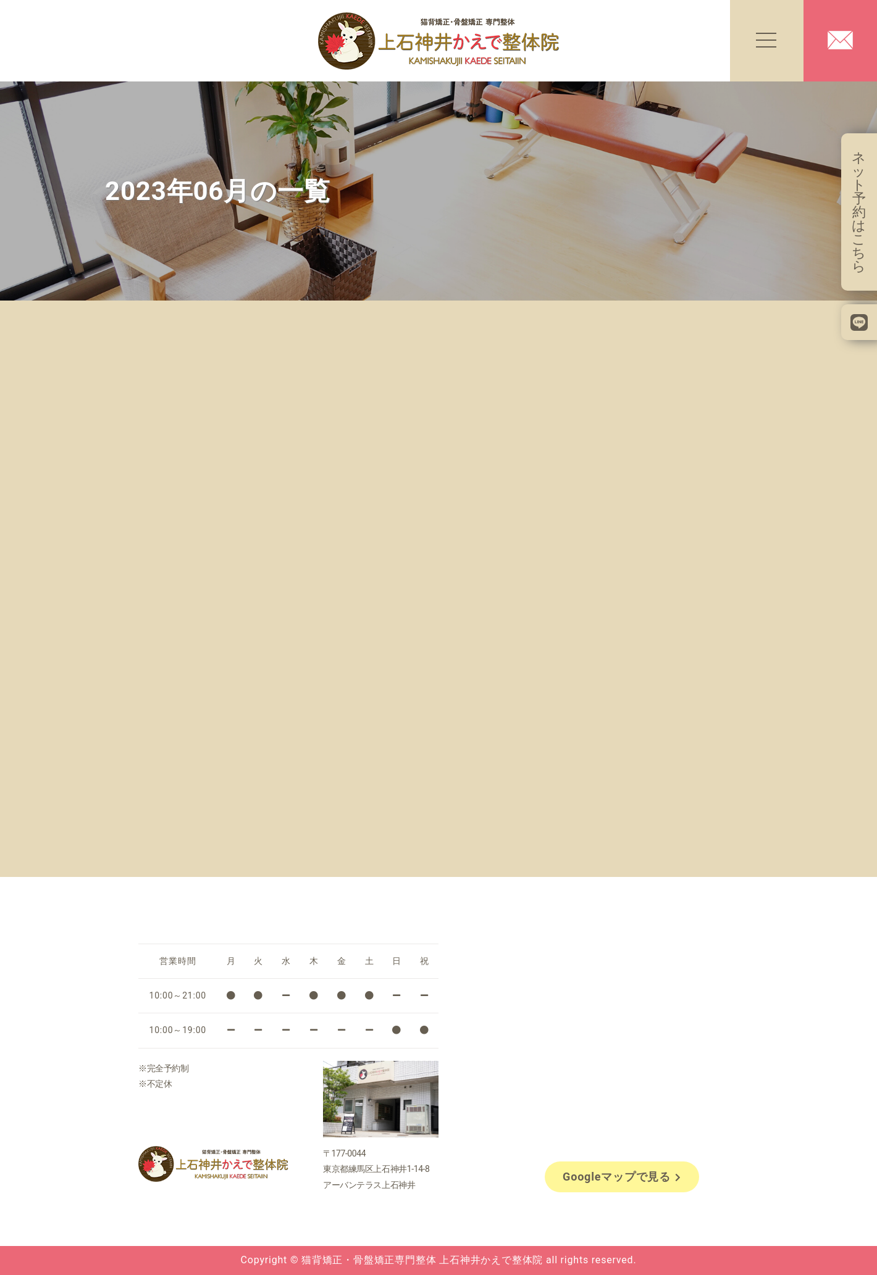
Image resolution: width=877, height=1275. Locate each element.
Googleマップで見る (622, 1176)
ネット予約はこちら (859, 212)
